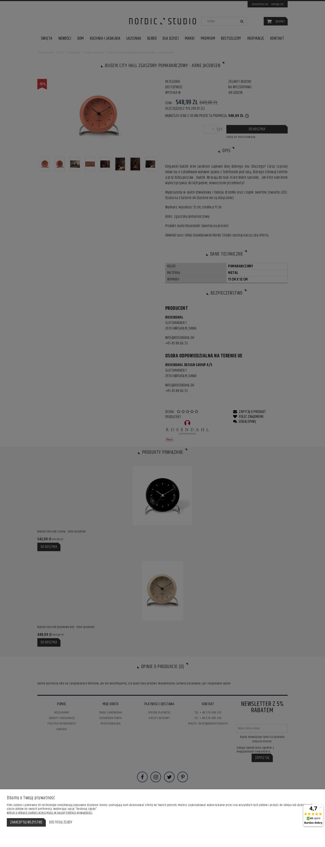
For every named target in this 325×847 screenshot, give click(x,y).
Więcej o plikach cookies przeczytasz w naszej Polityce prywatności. (50, 812)
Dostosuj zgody (60, 822)
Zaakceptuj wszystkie (26, 822)
